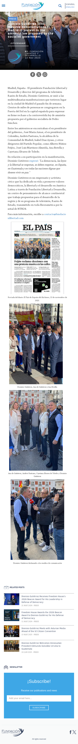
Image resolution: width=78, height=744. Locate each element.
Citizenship (18, 43)
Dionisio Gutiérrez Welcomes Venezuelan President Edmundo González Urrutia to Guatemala (41, 646)
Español (70, 4)
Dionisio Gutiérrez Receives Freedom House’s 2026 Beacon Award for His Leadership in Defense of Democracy (43, 599)
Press (12, 19)
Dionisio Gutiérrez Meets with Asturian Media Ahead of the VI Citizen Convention (43, 630)
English (70, 7)
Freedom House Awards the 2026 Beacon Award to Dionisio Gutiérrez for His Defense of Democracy (42, 615)
